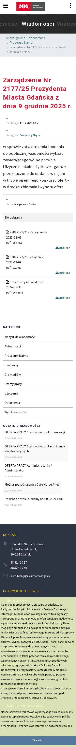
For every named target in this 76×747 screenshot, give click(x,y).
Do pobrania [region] (13, 217)
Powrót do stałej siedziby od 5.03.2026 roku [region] (34, 499)
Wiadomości (37, 38)
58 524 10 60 (19, 568)
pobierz (63, 248)
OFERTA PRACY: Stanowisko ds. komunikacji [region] (35, 432)
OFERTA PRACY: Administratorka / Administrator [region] (28, 467)
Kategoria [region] (12, 135)
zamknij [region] (38, 740)
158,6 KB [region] (17, 242)
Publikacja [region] (12, 123)
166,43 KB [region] (18, 292)
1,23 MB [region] (17, 267)
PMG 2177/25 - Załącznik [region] (24, 257)
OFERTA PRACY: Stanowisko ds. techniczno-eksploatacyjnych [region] (35, 448)
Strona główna (15, 38)
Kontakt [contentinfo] (10, 535)
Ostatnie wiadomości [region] (21, 426)
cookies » (68, 726)
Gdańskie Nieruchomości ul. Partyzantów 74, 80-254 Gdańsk (28, 549)
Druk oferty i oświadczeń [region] (24, 282)
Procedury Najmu (21, 42)
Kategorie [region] (12, 327)
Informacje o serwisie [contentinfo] (22, 591)
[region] (38, 23)
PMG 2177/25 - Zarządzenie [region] (26, 232)
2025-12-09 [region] (13, 237)
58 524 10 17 (19, 562)
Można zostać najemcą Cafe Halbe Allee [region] (32, 484)
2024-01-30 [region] (13, 287)
